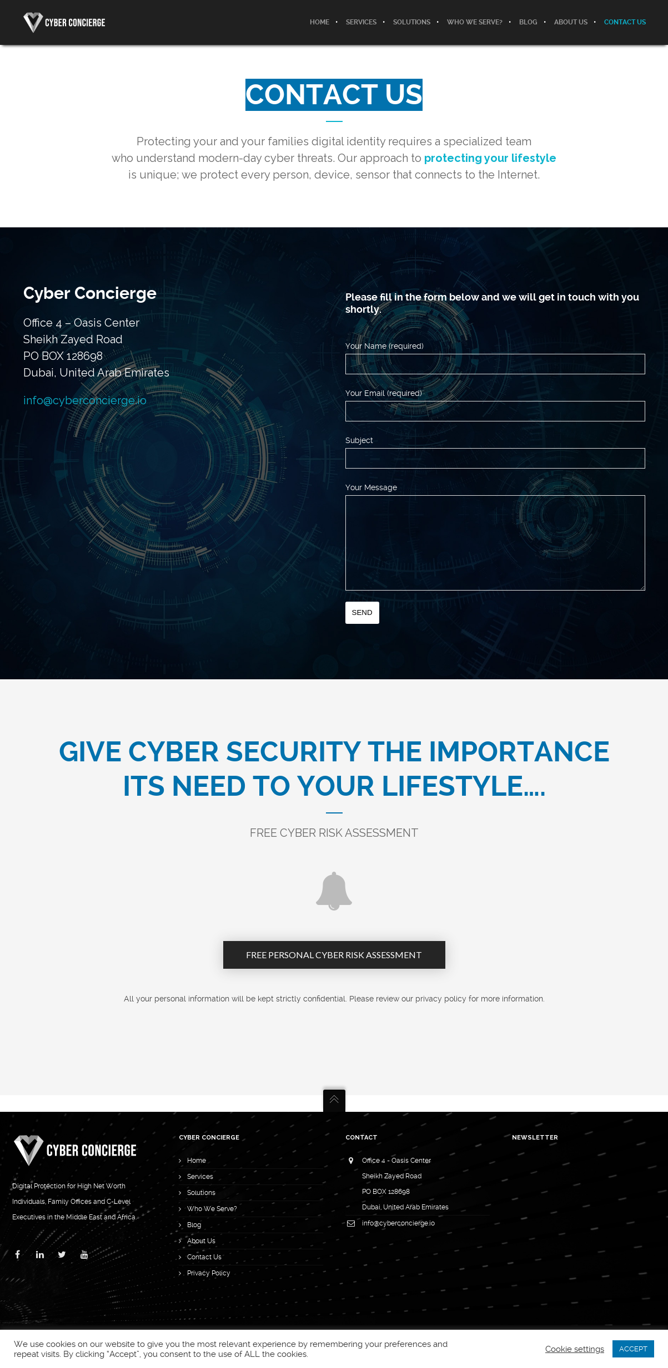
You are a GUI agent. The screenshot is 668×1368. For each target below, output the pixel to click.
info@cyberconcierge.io (85, 400)
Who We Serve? (212, 1209)
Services (200, 1177)
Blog (194, 1225)
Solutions (201, 1193)
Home (196, 1160)
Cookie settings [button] (574, 1349)
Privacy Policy (208, 1273)
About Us (201, 1241)
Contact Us (204, 1257)
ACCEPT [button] (633, 1349)
